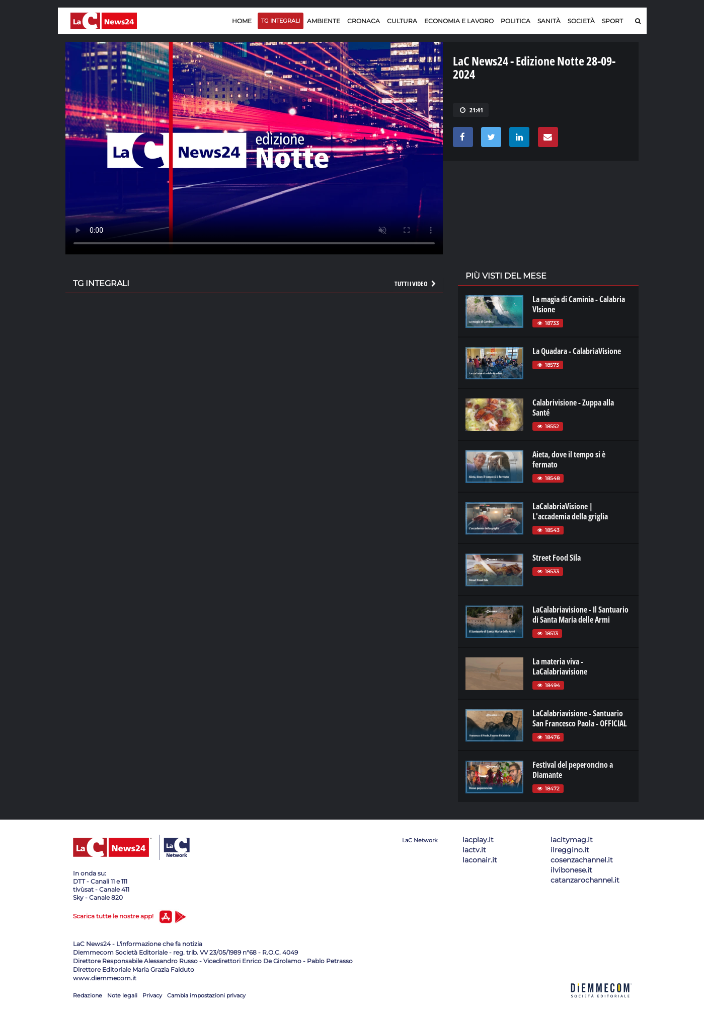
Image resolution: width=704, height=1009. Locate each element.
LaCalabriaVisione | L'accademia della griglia (570, 511)
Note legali (122, 995)
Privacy (152, 995)
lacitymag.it (572, 839)
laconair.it (479, 859)
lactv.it (474, 849)
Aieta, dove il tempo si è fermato (568, 459)
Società (581, 21)
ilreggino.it (570, 849)
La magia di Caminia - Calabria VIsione (578, 304)
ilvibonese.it (571, 870)
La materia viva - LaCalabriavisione (559, 666)
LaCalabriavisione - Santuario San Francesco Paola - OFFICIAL (579, 718)
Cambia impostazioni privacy (206, 995)
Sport (612, 21)
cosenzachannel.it (582, 859)
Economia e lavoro (459, 21)
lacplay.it (478, 839)
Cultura (402, 21)
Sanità (549, 21)
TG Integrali (280, 20)
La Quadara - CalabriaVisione (576, 351)
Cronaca (363, 21)
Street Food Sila (556, 557)
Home (242, 21)
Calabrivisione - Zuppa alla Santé (573, 407)
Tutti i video (416, 283)
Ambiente (323, 21)
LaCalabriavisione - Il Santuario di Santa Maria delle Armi (580, 614)
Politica (515, 21)
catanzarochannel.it (585, 880)
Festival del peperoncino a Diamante (572, 769)
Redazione (87, 995)
